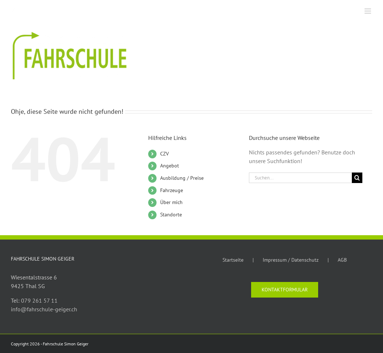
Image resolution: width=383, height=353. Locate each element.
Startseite (232, 260)
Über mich (171, 202)
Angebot (169, 165)
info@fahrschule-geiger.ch (44, 309)
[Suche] (357, 178)
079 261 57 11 (39, 300)
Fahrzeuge (171, 190)
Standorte (171, 214)
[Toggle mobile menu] (368, 11)
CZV (164, 153)
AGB (342, 260)
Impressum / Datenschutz (291, 260)
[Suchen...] (300, 178)
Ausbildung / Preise (182, 178)
